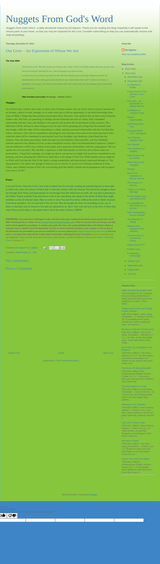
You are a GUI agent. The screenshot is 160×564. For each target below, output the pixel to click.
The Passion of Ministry (134, 184)
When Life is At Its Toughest (135, 163)
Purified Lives (133, 249)
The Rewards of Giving (134, 220)
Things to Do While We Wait (136, 190)
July (130, 274)
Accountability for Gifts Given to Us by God (136, 206)
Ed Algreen (130, 50)
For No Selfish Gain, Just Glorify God (136, 197)
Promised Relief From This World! (136, 132)
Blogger (93, 494)
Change (131, 169)
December (133, 77)
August (131, 269)
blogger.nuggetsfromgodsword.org (92, 231)
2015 (127, 69)
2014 (127, 73)
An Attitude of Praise (133, 86)
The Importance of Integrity (136, 149)
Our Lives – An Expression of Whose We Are (135, 103)
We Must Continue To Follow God (138, 329)
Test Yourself (133, 144)
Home (61, 353)
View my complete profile (134, 54)
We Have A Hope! (130, 440)
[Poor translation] (12, 515)
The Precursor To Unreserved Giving (135, 238)
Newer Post (14, 353)
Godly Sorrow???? (136, 245)
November (133, 81)
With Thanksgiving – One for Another (136, 213)
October (132, 261)
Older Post (108, 353)
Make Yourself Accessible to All (137, 290)
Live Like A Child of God (133, 422)
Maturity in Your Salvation (134, 404)
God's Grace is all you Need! (135, 156)
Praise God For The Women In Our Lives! (136, 94)
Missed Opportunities (134, 118)
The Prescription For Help (134, 386)
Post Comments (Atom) (67, 360)
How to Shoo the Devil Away (135, 459)
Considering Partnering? (134, 254)
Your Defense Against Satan (135, 138)
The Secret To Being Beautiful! (136, 368)
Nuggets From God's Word (59, 18)
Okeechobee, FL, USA (26, 252)
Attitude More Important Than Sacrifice (135, 228)
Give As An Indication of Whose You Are (135, 176)
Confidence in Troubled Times (135, 111)
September (133, 265)
